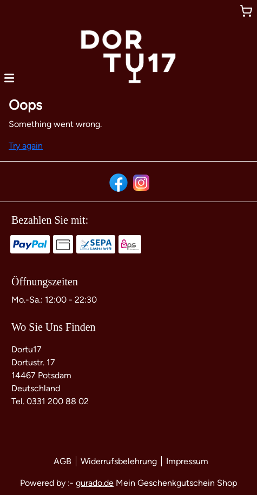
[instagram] (140, 181)
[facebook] (117, 181)
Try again (26, 146)
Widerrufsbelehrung (119, 461)
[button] (9, 77)
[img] (128, 57)
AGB (62, 461)
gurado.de (95, 483)
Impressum (187, 461)
